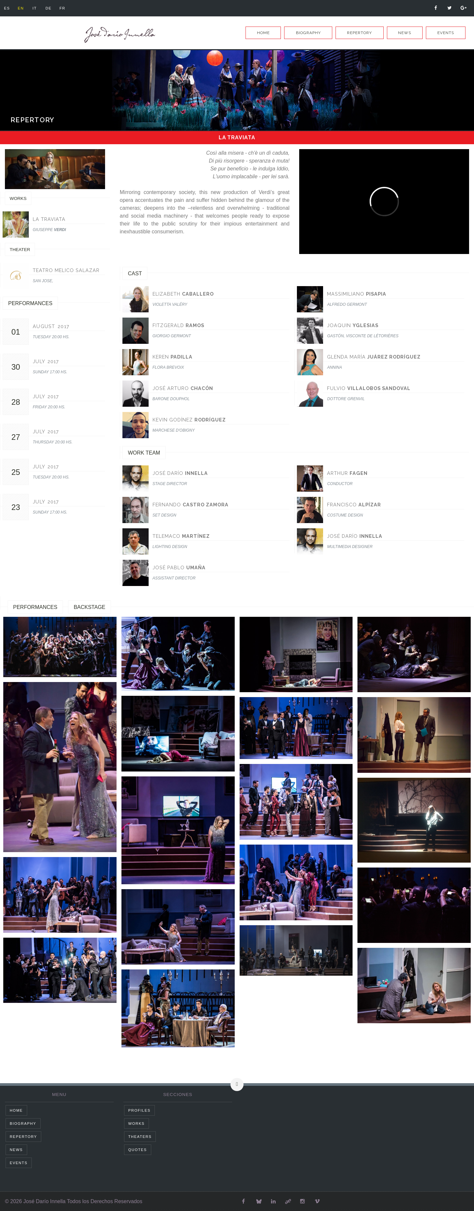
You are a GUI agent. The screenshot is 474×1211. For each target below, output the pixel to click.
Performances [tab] (35, 607)
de (49, 8)
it (34, 8)
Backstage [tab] (89, 607)
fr (62, 8)
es (7, 8)
